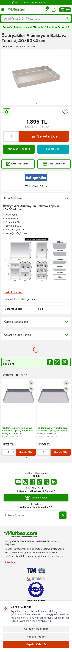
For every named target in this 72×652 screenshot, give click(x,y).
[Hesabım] (54, 10)
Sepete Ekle (44, 136)
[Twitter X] (46, 482)
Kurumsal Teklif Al (19, 148)
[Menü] (2, 9)
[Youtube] (18, 482)
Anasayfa (7, 27)
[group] (36, 77)
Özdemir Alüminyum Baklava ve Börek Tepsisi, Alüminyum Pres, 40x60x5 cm (52, 431)
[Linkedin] (54, 482)
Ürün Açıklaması (36, 198)
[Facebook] (32, 482)
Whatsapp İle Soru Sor (18, 164)
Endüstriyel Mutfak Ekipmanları (29, 27)
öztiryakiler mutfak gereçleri (20, 299)
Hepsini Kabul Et (36, 644)
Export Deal (53, 148)
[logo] (16, 9)
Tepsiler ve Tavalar (56, 27)
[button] (36, 103)
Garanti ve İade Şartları (36, 335)
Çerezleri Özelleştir (36, 628)
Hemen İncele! (36, 498)
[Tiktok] (39, 482)
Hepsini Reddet (36, 636)
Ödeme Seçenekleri (54, 164)
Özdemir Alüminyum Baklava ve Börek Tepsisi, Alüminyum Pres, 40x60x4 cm (17, 431)
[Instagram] (25, 482)
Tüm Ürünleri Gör (36, 186)
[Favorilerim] (46, 9)
